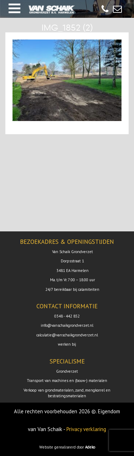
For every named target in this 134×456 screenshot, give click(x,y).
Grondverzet (67, 371)
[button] (14, 8)
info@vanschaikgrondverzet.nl (67, 325)
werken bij (67, 344)
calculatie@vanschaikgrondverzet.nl (67, 334)
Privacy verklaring (86, 429)
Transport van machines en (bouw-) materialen (67, 380)
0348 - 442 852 (67, 316)
